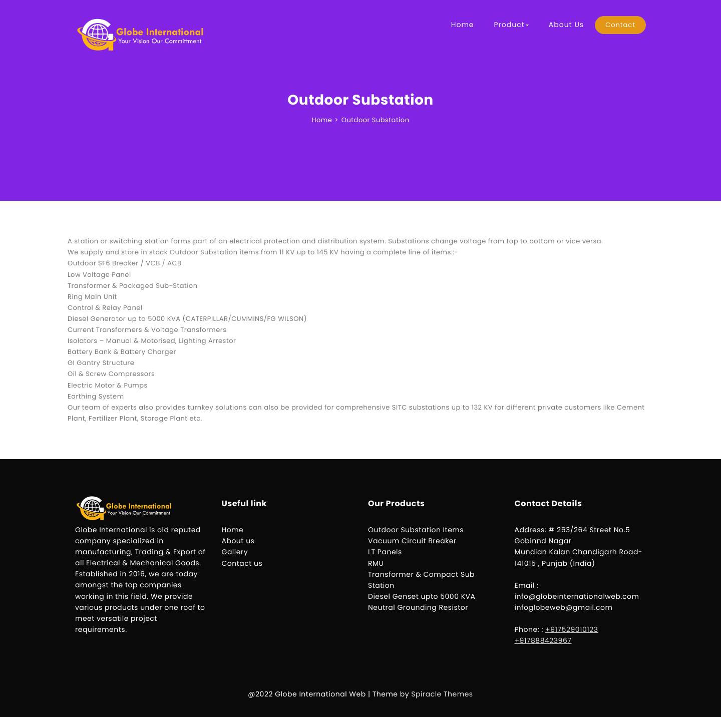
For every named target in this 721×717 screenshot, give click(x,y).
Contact (620, 25)
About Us (566, 25)
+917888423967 (543, 640)
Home (462, 25)
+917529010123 (571, 629)
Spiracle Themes (442, 694)
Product (511, 25)
